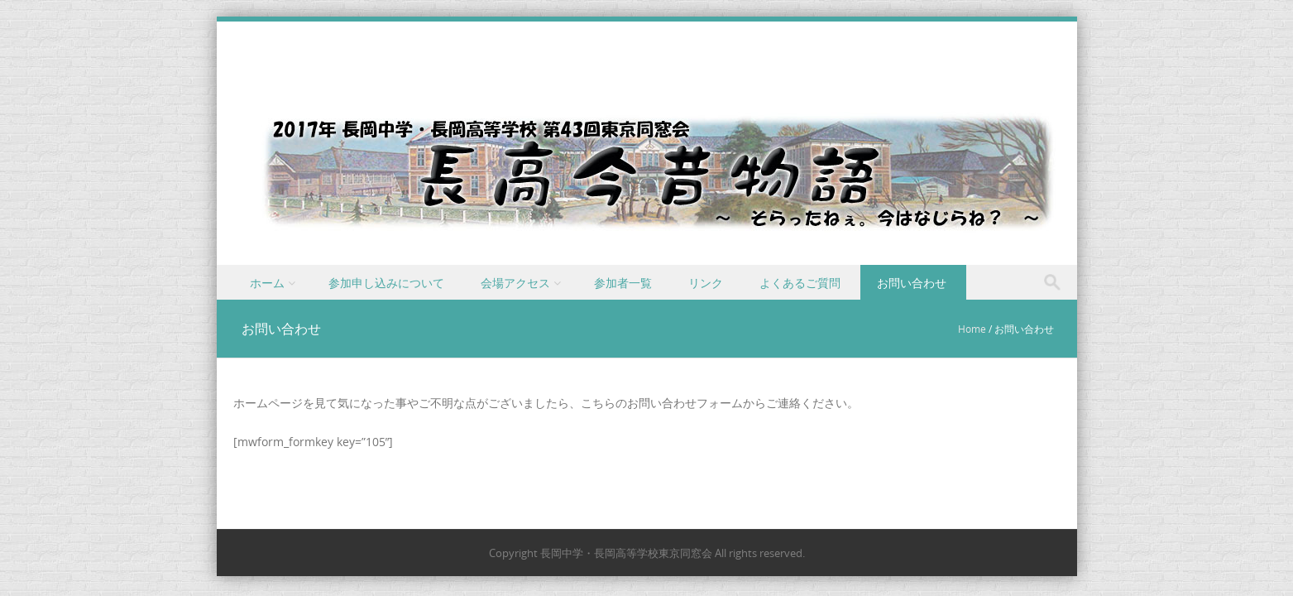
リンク (705, 283)
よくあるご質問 (799, 283)
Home (972, 328)
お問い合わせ (911, 283)
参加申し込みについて (386, 283)
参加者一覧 (623, 283)
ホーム (267, 283)
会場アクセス (515, 283)
